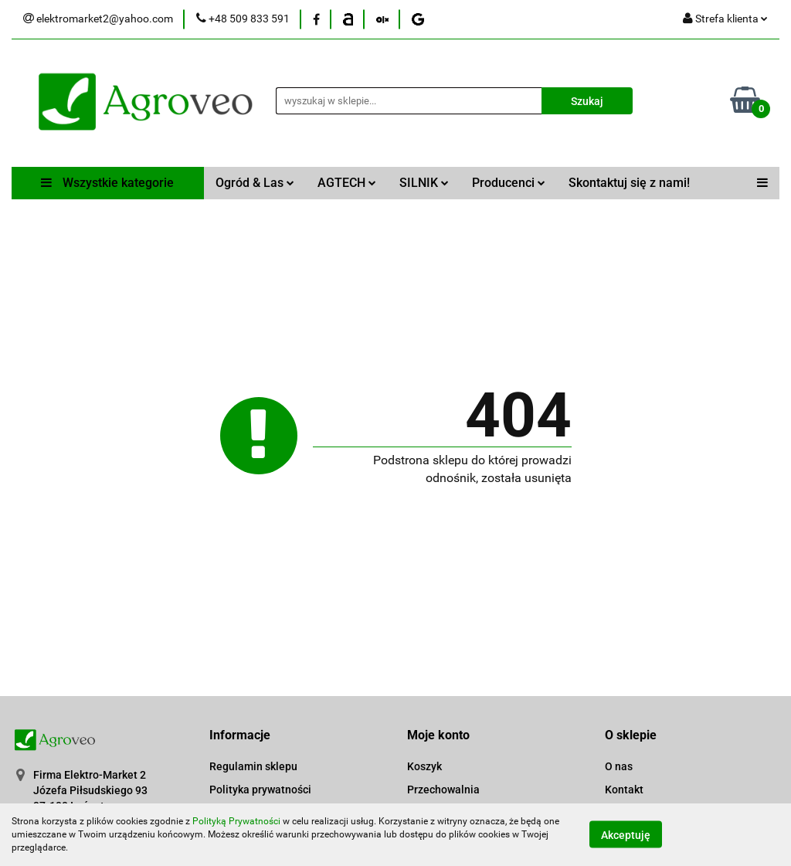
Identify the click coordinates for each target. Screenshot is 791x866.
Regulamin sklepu (253, 766)
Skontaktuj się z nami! (629, 182)
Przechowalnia (443, 789)
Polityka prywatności (260, 789)
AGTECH (346, 182)
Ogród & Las (255, 182)
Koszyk (424, 766)
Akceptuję (625, 835)
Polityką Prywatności (236, 821)
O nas (619, 766)
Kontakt (624, 789)
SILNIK (424, 182)
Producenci (508, 182)
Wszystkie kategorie (107, 182)
